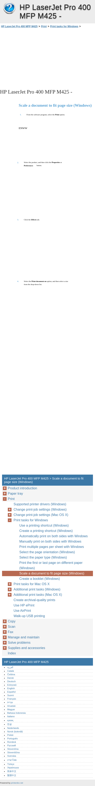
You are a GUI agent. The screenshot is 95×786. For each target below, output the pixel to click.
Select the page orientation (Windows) (47, 552)
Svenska (11, 756)
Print (44, 26)
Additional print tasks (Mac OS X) (38, 594)
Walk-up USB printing (29, 616)
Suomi (10, 695)
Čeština (11, 674)
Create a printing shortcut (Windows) (46, 531)
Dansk (10, 678)
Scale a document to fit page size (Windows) (51, 573)
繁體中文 (11, 775)
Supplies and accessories (26, 648)
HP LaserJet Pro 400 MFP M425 (9, 8)
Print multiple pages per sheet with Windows (51, 547)
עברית (10, 702)
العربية (10, 667)
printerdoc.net (17, 783)
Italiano (11, 716)
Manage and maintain (23, 637)
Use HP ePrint (24, 605)
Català (10, 671)
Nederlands (13, 728)
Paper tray (15, 493)
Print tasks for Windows (64, 26)
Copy (11, 621)
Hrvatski (11, 706)
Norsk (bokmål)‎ (15, 731)
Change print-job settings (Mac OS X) (41, 515)
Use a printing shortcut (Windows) (44, 525)
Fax (10, 632)
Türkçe (10, 764)
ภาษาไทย (12, 760)
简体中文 (11, 771)
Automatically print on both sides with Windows (53, 536)
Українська (13, 767)
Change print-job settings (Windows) (40, 509)
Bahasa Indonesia (16, 713)
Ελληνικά (11, 685)
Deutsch (11, 681)
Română (11, 742)
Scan (11, 626)
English (11, 688)
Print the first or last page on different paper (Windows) (50, 565)
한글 (9, 724)
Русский (11, 745)
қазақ (10, 720)
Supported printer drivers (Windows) (40, 504)
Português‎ (12, 738)
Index (12, 653)
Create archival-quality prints (34, 600)
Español (11, 692)
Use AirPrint (22, 610)
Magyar (11, 709)
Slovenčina (13, 749)
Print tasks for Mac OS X (32, 584)
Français (11, 699)
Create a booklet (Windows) (39, 578)
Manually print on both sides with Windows (50, 541)
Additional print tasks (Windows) (37, 589)
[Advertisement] (47, 58)
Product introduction (22, 488)
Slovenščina (13, 752)
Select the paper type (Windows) (43, 557)
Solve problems (19, 642)
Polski (10, 735)
